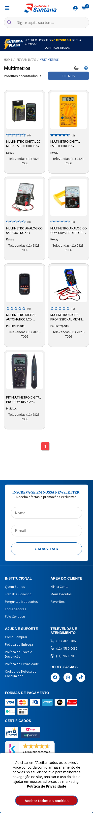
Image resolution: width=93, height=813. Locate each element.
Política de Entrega (19, 644)
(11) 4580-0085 (64, 648)
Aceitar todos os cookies (47, 801)
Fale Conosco (15, 616)
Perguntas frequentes (21, 601)
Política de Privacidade (46, 786)
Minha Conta (59, 586)
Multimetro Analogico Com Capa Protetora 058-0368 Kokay (68, 230)
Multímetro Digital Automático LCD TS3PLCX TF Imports (21, 317)
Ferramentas (26, 59)
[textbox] (46, 22)
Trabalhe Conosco (18, 594)
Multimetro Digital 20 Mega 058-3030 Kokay (23, 143)
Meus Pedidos (61, 594)
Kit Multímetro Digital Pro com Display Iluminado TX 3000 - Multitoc (23, 400)
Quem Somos (15, 586)
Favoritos (58, 601)
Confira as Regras (57, 47)
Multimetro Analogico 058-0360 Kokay (24, 230)
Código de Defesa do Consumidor (20, 673)
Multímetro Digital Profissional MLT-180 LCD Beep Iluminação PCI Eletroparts (67, 317)
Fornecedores (15, 609)
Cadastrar (46, 549)
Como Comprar (16, 637)
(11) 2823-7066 (64, 641)
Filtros (68, 76)
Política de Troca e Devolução (18, 654)
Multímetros (49, 59)
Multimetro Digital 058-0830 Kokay (65, 143)
